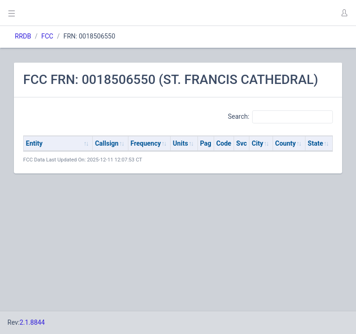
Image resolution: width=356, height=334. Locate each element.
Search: (280, 116)
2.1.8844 (32, 322)
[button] (344, 13)
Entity (34, 143)
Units (180, 143)
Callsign (107, 143)
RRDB (23, 36)
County (285, 143)
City (257, 143)
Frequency (146, 143)
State (315, 143)
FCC (47, 36)
